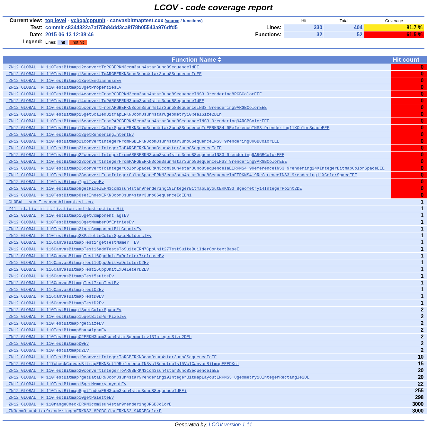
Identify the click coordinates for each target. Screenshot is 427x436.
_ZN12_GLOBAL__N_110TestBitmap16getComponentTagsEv (67, 215)
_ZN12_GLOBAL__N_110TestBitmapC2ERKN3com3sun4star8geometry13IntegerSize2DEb (98, 337)
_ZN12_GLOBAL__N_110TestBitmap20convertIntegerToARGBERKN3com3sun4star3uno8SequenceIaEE (112, 370)
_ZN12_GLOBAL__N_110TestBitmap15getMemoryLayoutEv (66, 384)
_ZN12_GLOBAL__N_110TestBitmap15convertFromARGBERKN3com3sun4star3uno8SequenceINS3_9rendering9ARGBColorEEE (136, 107)
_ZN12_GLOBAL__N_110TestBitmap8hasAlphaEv (56, 330)
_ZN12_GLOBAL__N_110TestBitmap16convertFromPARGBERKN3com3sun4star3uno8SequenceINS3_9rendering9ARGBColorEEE (137, 121)
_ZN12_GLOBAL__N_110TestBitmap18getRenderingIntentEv (70, 134)
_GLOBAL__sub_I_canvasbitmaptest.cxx (50, 202)
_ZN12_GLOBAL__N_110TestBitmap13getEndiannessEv (63, 80)
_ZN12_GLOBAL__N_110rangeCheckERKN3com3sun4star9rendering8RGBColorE (89, 404)
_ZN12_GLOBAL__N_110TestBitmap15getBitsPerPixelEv (66, 316)
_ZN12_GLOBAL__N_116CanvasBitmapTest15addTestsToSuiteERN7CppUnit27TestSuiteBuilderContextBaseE (122, 249)
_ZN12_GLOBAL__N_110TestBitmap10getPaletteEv (60, 397)
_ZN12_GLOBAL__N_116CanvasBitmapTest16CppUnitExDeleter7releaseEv (85, 256)
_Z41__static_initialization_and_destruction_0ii (65, 209)
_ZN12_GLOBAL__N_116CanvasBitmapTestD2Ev (55, 303)
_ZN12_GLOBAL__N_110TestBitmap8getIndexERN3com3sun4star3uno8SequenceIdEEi (96, 391)
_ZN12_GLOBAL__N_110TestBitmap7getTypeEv (55, 182)
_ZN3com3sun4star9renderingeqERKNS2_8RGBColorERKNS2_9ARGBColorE (84, 411)
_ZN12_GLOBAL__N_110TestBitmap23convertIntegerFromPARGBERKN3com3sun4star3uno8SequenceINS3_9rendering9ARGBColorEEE (146, 161)
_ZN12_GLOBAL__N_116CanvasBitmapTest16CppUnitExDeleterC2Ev (77, 263)
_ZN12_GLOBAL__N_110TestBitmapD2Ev (47, 350)
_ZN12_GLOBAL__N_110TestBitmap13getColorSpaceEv (63, 310)
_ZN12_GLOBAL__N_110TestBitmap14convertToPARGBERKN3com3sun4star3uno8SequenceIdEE (105, 101)
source (172, 20)
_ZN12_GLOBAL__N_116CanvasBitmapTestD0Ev (55, 296)
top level (55, 20)
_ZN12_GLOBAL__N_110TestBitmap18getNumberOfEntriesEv (70, 222)
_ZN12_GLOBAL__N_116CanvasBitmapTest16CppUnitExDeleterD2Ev (77, 269)
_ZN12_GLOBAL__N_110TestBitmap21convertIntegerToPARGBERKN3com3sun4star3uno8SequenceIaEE (114, 148)
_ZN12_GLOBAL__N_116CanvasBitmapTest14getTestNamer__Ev (72, 242)
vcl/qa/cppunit (88, 20)
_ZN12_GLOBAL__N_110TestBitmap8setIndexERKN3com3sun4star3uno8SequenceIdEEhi (98, 195)
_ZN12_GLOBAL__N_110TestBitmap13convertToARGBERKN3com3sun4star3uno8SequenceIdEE (103, 74)
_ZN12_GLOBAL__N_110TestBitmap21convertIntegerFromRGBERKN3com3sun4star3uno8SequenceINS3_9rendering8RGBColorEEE (142, 141)
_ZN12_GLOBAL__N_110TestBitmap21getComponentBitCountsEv (73, 229)
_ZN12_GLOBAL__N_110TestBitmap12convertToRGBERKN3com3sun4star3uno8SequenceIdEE (102, 67)
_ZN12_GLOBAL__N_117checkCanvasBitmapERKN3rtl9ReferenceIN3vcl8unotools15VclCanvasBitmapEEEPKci (122, 364)
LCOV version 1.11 (230, 424)
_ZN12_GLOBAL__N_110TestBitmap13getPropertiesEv (63, 87)
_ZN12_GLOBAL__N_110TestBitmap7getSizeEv (55, 323)
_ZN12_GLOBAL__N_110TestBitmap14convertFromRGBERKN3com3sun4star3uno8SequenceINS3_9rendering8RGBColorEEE (134, 94)
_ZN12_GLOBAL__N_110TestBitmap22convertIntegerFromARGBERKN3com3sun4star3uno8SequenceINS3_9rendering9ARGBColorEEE (145, 155)
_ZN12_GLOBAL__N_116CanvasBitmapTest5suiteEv (60, 276)
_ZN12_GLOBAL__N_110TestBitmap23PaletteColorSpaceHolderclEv (78, 236)
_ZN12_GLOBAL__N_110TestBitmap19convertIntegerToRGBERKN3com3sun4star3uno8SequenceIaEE (111, 357)
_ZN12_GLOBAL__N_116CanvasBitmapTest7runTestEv (62, 283)
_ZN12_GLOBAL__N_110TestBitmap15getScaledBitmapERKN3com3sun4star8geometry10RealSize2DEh (114, 114)
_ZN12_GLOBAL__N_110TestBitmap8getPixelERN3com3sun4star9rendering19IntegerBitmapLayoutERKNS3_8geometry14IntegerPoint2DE (154, 188)
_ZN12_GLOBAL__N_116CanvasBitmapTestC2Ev (55, 289)
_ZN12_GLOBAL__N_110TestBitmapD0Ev (47, 343)
